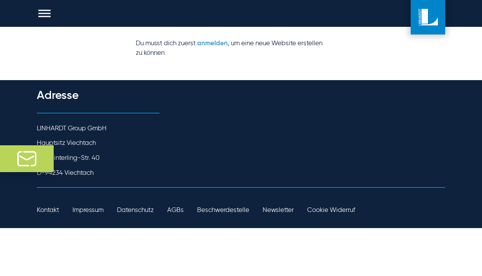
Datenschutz (135, 210)
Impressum (88, 210)
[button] (44, 13)
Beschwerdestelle (223, 210)
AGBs (175, 210)
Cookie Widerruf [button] (331, 210)
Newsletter (278, 210)
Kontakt (48, 210)
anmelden (212, 43)
